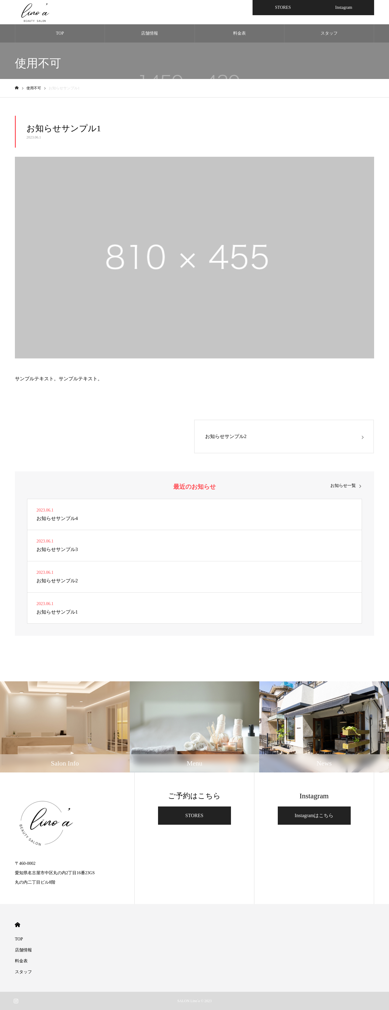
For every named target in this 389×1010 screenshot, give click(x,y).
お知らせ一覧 (343, 486)
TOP (60, 33)
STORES (194, 815)
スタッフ (329, 33)
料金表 (239, 33)
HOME (17, 924)
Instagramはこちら (314, 815)
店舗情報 (149, 33)
